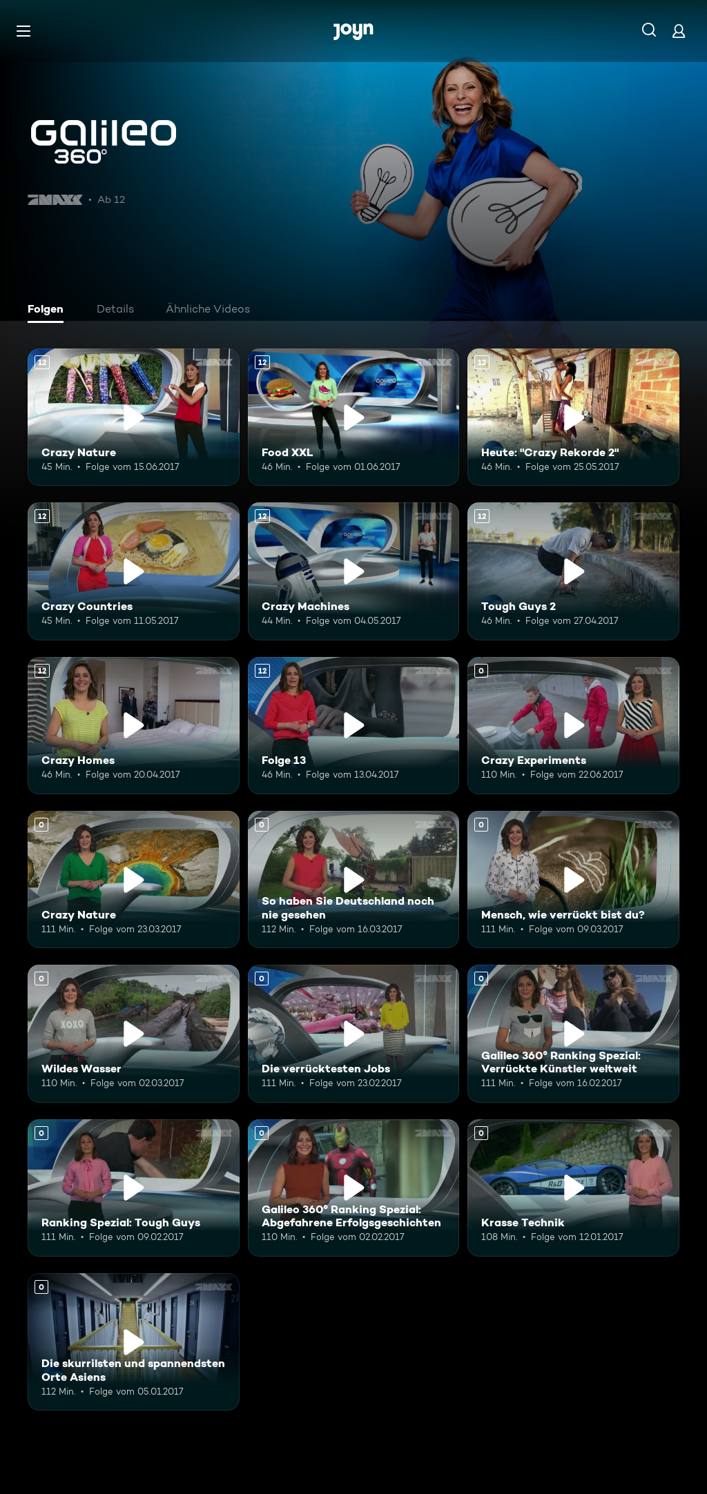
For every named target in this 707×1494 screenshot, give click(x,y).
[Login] (678, 31)
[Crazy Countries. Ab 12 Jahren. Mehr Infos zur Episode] (134, 571)
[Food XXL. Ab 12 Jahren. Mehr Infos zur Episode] (354, 417)
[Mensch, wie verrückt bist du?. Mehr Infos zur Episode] (573, 879)
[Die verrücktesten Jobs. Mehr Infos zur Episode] (354, 1033)
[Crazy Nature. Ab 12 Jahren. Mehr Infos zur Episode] (134, 417)
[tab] (49, 310)
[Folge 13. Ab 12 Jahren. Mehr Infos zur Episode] (354, 725)
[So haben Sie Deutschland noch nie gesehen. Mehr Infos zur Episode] (354, 879)
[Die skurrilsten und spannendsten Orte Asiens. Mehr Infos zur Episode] (134, 1342)
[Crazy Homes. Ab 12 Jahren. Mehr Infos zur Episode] (134, 725)
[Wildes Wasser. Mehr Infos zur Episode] (134, 1033)
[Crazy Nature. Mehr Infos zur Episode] (134, 879)
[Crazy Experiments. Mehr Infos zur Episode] (573, 725)
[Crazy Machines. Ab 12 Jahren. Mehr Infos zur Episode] (354, 571)
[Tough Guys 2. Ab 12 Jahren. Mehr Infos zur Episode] (573, 571)
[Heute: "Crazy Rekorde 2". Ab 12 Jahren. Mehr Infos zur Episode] (573, 417)
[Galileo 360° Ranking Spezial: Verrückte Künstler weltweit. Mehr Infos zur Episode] (573, 1033)
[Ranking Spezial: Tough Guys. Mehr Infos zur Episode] (134, 1188)
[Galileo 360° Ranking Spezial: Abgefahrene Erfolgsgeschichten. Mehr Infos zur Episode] (354, 1188)
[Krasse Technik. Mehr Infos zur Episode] (573, 1188)
